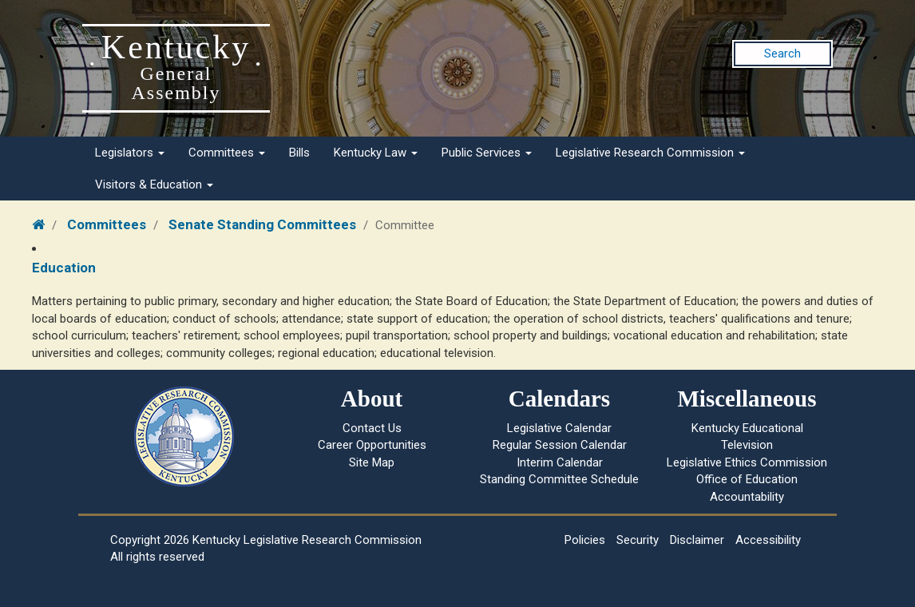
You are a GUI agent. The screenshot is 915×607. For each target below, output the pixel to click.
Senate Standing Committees (262, 224)
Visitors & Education (154, 184)
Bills (299, 152)
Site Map (371, 462)
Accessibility (768, 540)
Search (782, 53)
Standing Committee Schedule (559, 479)
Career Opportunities (372, 445)
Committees (226, 152)
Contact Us (372, 428)
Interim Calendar (560, 462)
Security (637, 540)
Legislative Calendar (559, 428)
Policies (584, 540)
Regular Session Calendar (560, 445)
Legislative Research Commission (650, 152)
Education (64, 268)
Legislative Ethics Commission (747, 462)
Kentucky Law (376, 152)
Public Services (487, 152)
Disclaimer (697, 540)
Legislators (129, 152)
